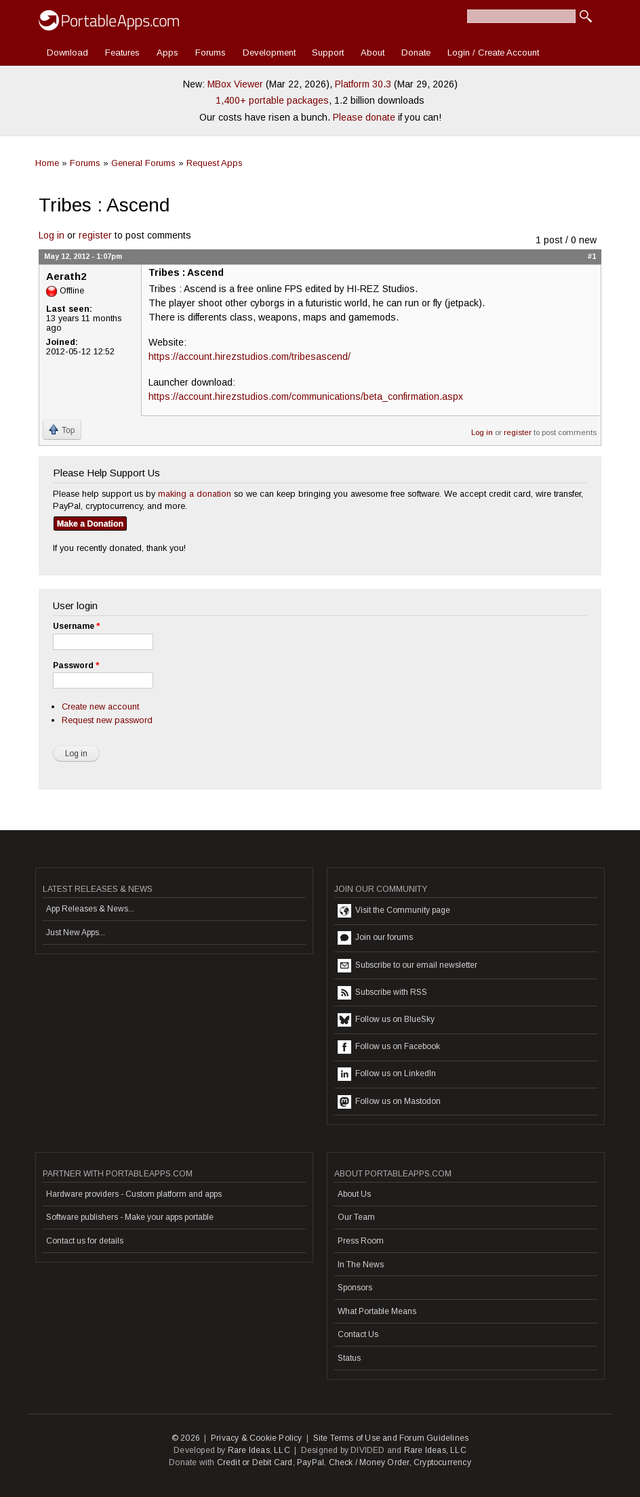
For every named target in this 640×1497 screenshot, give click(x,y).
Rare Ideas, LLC (259, 1450)
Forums (210, 52)
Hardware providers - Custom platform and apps (134, 1194)
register (95, 235)
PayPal (310, 1462)
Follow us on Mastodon (389, 1102)
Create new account (100, 706)
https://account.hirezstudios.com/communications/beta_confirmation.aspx (305, 396)
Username (76, 626)
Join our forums (375, 938)
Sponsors (355, 1287)
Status (349, 1358)
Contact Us (358, 1334)
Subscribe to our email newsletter (407, 965)
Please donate (364, 117)
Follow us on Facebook (389, 1047)
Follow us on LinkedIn (387, 1074)
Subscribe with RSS (382, 993)
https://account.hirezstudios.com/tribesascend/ (249, 356)
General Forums (143, 163)
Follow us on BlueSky (386, 1020)
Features (122, 52)
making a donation (194, 494)
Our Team (356, 1217)
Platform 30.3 (363, 84)
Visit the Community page (394, 911)
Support (328, 52)
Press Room (361, 1241)
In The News (361, 1264)
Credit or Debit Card (255, 1462)
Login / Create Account (493, 52)
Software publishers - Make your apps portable (130, 1217)
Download (67, 52)
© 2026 (186, 1438)
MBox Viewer (235, 84)
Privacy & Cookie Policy (256, 1438)
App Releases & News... (90, 909)
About (372, 52)
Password (76, 665)
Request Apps (214, 163)
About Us (354, 1194)
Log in (51, 235)
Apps (167, 52)
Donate (416, 52)
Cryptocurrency (442, 1462)
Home (47, 163)
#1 (592, 256)
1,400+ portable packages (272, 100)
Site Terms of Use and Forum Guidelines (391, 1438)
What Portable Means (377, 1311)
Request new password (107, 720)
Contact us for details (84, 1241)
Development (269, 52)
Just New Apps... (75, 932)
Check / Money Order (369, 1462)
